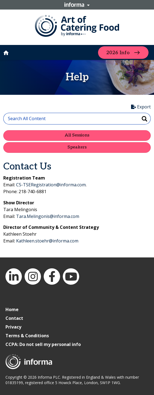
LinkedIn (13, 276)
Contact (14, 318)
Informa (77, 4)
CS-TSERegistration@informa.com (51, 185)
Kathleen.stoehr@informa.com (47, 241)
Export (141, 107)
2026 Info (118, 52)
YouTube (71, 276)
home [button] (6, 53)
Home (12, 309)
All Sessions (77, 135)
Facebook (52, 276)
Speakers (77, 147)
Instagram (33, 276)
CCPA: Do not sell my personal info (43, 344)
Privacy (13, 327)
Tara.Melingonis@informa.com (47, 216)
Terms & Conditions (27, 336)
